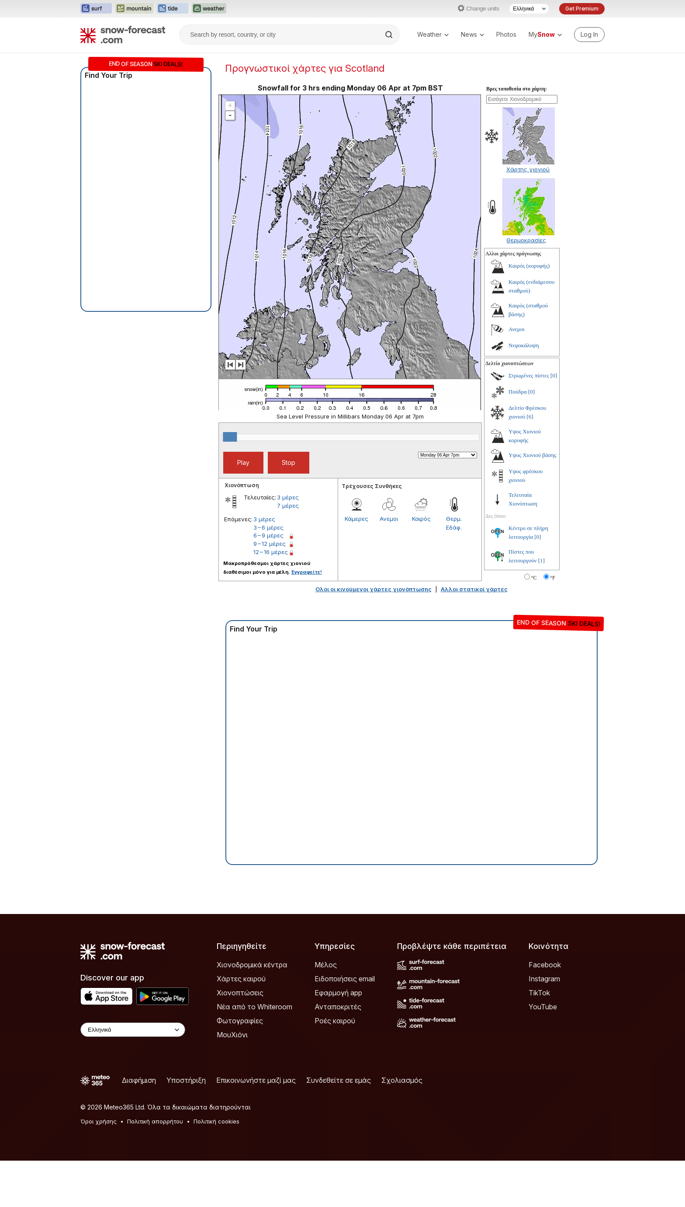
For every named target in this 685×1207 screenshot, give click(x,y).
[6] (529, 463)
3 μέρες (288, 543)
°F (552, 624)
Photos (506, 34)
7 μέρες (288, 551)
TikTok (539, 1039)
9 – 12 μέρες (269, 589)
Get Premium (582, 8)
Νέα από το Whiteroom (254, 1053)
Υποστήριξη (186, 1126)
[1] (541, 607)
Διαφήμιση (139, 1126)
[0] (553, 422)
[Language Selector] (529, 9)
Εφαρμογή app (338, 1039)
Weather (433, 34)
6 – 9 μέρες (268, 581)
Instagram (544, 1025)
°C (534, 624)
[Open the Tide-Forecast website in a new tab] (172, 8)
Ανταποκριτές (338, 1053)
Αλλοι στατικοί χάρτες (474, 635)
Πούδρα (518, 438)
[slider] (230, 483)
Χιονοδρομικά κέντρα (252, 1011)
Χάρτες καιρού (241, 1025)
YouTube (543, 1053)
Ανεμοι (389, 565)
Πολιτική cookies (216, 1167)
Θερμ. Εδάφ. (454, 569)
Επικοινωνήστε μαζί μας (256, 1126)
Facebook (545, 1011)
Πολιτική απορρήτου (155, 1167)
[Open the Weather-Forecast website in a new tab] (209, 8)
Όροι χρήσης (98, 1167)
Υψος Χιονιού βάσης (533, 501)
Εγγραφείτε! (306, 618)
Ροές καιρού (335, 1067)
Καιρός (421, 565)
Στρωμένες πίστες (529, 422)
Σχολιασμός (401, 1126)
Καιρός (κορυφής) (529, 312)
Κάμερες (356, 565)
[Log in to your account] (589, 34)
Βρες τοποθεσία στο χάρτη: (516, 135)
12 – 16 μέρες (270, 598)
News (472, 34)
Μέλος (326, 1011)
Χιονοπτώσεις (240, 1039)
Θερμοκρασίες (526, 286)
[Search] (389, 34)
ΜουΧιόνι (232, 1081)
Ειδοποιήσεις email (345, 1025)
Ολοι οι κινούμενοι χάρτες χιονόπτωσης (373, 635)
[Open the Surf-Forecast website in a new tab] (96, 8)
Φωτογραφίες (240, 1067)
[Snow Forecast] (122, 34)
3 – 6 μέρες (268, 573)
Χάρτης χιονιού (528, 215)
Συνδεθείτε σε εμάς (338, 1126)
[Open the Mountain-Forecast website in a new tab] (134, 8)
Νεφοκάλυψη (524, 391)
